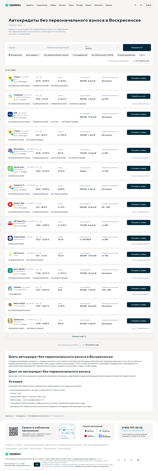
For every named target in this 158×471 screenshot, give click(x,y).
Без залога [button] (55, 122)
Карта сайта (23, 448)
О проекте (9, 445)
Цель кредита (33, 55)
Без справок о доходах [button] (59, 86)
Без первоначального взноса (39, 416)
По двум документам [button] (40, 104)
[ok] (131, 460)
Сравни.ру (8, 416)
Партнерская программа (34, 445)
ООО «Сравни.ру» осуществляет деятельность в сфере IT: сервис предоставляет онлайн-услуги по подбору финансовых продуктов (50, 459)
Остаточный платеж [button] (58, 158)
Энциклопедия (11, 448)
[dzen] (138, 460)
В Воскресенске (58, 416)
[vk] (125, 460)
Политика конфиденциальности (96, 445)
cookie (18, 464)
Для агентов (50, 445)
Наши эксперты (36, 448)
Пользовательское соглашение (69, 445)
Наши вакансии (50, 448)
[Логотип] (13, 454)
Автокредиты (20, 416)
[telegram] (118, 460)
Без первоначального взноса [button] (19, 86)
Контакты (19, 445)
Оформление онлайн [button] (40, 86)
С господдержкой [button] (15, 294)
